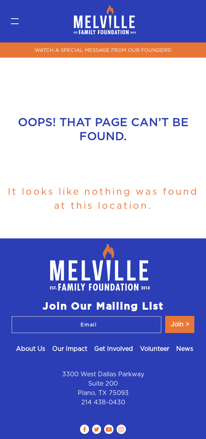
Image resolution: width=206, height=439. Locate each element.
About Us (30, 349)
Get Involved (113, 349)
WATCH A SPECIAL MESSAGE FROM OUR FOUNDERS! (103, 50)
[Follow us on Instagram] (121, 429)
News (184, 349)
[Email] (86, 324)
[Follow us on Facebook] (84, 429)
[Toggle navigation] (14, 21)
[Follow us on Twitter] (96, 429)
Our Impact (69, 349)
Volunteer (154, 349)
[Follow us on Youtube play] (108, 429)
